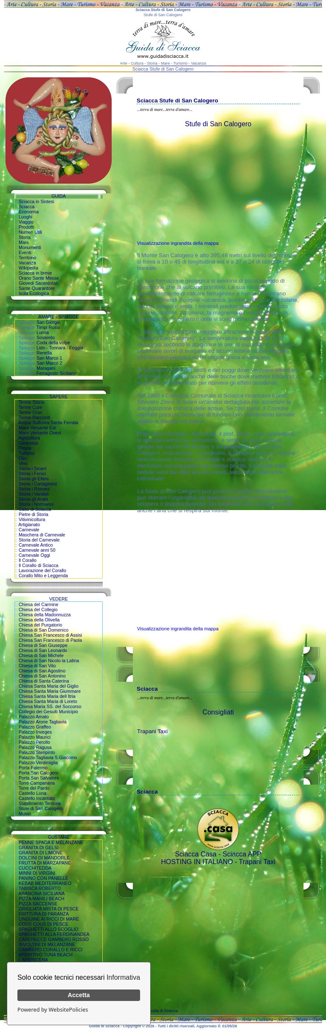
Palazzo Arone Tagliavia (43, 721)
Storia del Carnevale (39, 539)
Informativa (123, 977)
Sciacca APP (241, 854)
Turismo (27, 453)
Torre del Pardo (34, 788)
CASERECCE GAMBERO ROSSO (54, 939)
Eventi (25, 252)
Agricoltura (29, 437)
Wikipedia (28, 267)
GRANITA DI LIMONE (40, 852)
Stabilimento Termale (40, 803)
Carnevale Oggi (34, 555)
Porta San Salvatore (39, 777)
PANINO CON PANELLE (43, 878)
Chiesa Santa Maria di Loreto (48, 701)
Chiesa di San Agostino (42, 670)
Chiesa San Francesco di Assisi (50, 635)
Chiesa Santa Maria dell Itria (47, 696)
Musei (25, 813)
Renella (44, 352)
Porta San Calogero (39, 772)
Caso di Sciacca (35, 509)
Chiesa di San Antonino (42, 675)
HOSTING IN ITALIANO (197, 861)
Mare (24, 242)
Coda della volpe (53, 342)
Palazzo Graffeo (35, 726)
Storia (25, 237)
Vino (23, 463)
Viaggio (26, 221)
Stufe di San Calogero (41, 808)
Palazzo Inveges (35, 731)
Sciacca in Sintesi (36, 201)
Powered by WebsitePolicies (52, 1009)
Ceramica (28, 442)
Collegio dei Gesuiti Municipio (48, 711)
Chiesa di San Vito (37, 665)
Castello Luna (32, 793)
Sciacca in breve (35, 272)
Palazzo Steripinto (37, 752)
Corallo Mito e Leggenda (43, 575)
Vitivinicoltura (32, 519)
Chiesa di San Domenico (43, 629)
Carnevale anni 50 (37, 550)
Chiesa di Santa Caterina (44, 680)
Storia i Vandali (34, 493)
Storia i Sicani (32, 468)
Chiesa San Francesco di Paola (50, 640)
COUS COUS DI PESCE (43, 924)
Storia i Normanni (36, 504)
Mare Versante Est (37, 427)
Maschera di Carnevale (42, 534)
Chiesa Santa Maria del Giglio (49, 686)
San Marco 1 (49, 357)
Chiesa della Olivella (39, 619)
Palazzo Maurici (35, 737)
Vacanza (27, 262)
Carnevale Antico (36, 544)
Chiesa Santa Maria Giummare (50, 691)
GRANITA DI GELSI (39, 847)
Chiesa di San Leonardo (43, 650)
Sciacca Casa (195, 854)
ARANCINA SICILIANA (41, 893)
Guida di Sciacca (163, 1011)
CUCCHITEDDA (35, 867)
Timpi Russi (48, 327)
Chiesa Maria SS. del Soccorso (50, 706)
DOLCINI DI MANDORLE (44, 857)
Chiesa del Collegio (38, 609)
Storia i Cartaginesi (38, 483)
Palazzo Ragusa (35, 747)
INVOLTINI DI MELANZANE (47, 944)
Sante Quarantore (37, 288)
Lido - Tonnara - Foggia (60, 347)
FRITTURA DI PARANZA (44, 913)
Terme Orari (30, 412)
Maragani (46, 368)
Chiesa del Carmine (39, 604)
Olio (23, 458)
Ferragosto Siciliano (56, 373)
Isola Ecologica (34, 293)
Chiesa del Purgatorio (40, 624)
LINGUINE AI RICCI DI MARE (49, 918)
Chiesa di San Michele (41, 655)
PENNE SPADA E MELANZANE (51, 842)
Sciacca (26, 206)
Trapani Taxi (152, 731)
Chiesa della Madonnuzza (45, 614)
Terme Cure (30, 407)
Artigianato (29, 524)
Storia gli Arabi (33, 499)
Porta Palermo (33, 767)
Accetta (79, 995)
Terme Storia (31, 402)
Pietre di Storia (33, 514)
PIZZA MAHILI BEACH (42, 898)
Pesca (25, 448)
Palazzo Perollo (34, 742)
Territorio (27, 257)
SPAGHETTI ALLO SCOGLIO (49, 929)
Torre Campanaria (37, 782)
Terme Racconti (34, 417)
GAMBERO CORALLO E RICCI (50, 949)
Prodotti (26, 227)
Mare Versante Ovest (40, 432)
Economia (29, 211)
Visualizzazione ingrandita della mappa (178, 243)
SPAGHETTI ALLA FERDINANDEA (54, 934)
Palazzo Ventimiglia (38, 762)
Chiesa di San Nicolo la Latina (49, 660)
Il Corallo (28, 560)
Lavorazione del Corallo (42, 570)
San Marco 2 (49, 363)
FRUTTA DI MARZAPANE (45, 862)
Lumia (43, 332)
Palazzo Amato (34, 716)
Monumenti (30, 247)
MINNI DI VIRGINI (37, 873)
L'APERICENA (33, 959)
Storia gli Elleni (33, 478)
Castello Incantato (37, 798)
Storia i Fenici (32, 473)
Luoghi (25, 216)
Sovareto (46, 337)
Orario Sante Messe (39, 278)
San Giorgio (48, 322)
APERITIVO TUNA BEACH (45, 954)
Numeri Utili (30, 232)
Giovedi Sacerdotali (38, 283)
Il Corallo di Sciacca (39, 565)
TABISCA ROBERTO (40, 888)
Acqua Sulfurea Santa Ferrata (48, 422)
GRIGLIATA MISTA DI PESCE (49, 908)
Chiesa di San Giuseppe (43, 645)
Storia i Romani (34, 488)
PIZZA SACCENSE (38, 903)
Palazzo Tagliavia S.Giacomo (48, 757)
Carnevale (29, 529)
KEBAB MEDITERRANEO (45, 883)
